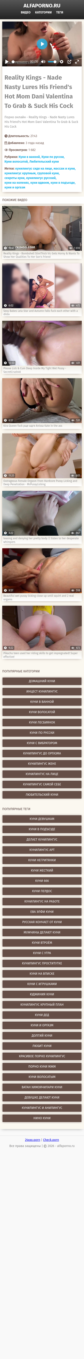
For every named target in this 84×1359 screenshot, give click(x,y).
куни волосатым (41, 1077)
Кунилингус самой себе (42, 784)
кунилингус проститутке (42, 963)
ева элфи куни (42, 912)
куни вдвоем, (40, 183)
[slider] (20, 62)
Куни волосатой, (16, 162)
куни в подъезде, (63, 183)
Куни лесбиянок (42, 722)
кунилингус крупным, (20, 173)
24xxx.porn (32, 1140)
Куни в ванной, (30, 157)
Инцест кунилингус (42, 691)
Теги (59, 12)
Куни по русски (42, 733)
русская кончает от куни (42, 922)
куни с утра (42, 953)
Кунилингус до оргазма (42, 753)
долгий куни (42, 1036)
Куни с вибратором (42, 743)
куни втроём (42, 943)
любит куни (42, 1046)
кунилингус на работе (42, 901)
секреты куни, (14, 178)
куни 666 (42, 881)
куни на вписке (42, 974)
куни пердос (42, 891)
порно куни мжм (42, 1066)
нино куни (42, 1118)
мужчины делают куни (42, 932)
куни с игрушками (42, 984)
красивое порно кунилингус (42, 1056)
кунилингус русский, (41, 178)
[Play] (7, 61)
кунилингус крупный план (42, 1005)
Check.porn (51, 1140)
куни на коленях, (17, 183)
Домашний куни (42, 681)
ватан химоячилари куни (42, 1087)
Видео (26, 12)
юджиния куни (42, 994)
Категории (43, 12)
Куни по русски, (53, 157)
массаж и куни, (64, 168)
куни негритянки (42, 860)
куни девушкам (42, 819)
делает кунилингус (42, 839)
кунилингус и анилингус (42, 1108)
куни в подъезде (42, 829)
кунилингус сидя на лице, (34, 168)
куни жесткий (42, 870)
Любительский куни (44, 162)
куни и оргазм (14, 187)
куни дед (42, 1015)
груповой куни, (48, 173)
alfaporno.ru (42, 5)
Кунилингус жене (42, 764)
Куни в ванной (42, 702)
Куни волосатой (42, 712)
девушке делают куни (42, 1097)
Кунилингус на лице (42, 774)
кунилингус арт (41, 850)
